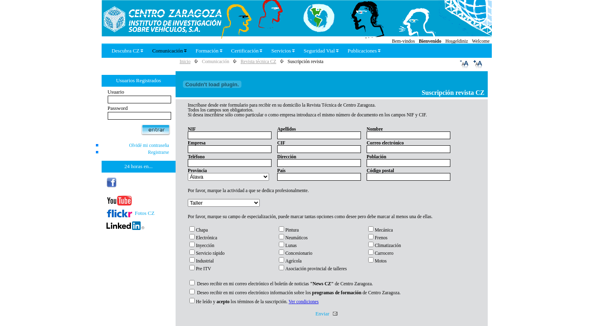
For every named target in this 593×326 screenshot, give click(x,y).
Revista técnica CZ (258, 61)
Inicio (185, 61)
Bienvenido (430, 41)
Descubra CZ (127, 51)
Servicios (282, 51)
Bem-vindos (403, 41)
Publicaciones (364, 51)
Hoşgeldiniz (456, 41)
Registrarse (158, 152)
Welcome (480, 41)
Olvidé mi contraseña (149, 145)
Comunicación (169, 51)
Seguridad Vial (321, 51)
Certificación (247, 51)
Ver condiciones (304, 301)
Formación (208, 51)
